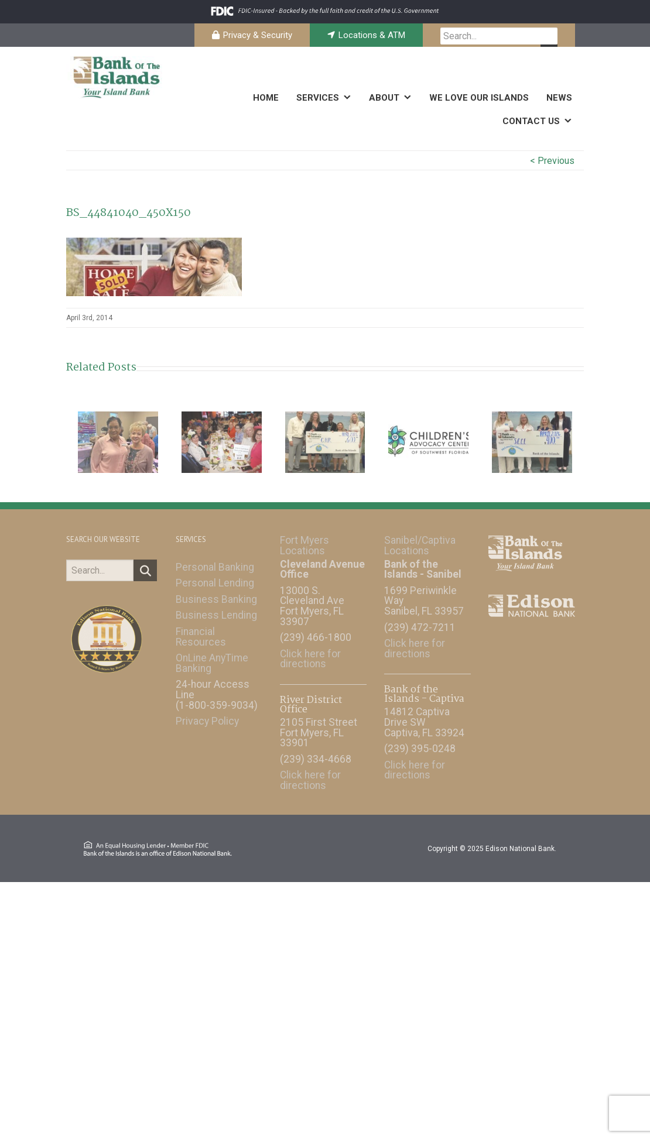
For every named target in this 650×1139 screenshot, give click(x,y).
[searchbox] (498, 36)
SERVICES (317, 97)
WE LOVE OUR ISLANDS (479, 97)
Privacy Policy (207, 715)
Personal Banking (215, 561)
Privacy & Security (257, 35)
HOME (266, 97)
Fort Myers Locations (304, 540)
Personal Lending (215, 577)
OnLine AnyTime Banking (212, 657)
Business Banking (216, 593)
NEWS (559, 97)
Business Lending (216, 610)
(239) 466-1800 (315, 631)
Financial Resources (201, 631)
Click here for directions (310, 653)
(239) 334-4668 (315, 753)
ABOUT (384, 97)
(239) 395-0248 (420, 743)
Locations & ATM (371, 35)
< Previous (552, 160)
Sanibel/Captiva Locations (420, 540)
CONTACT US (531, 121)
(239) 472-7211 (420, 621)
